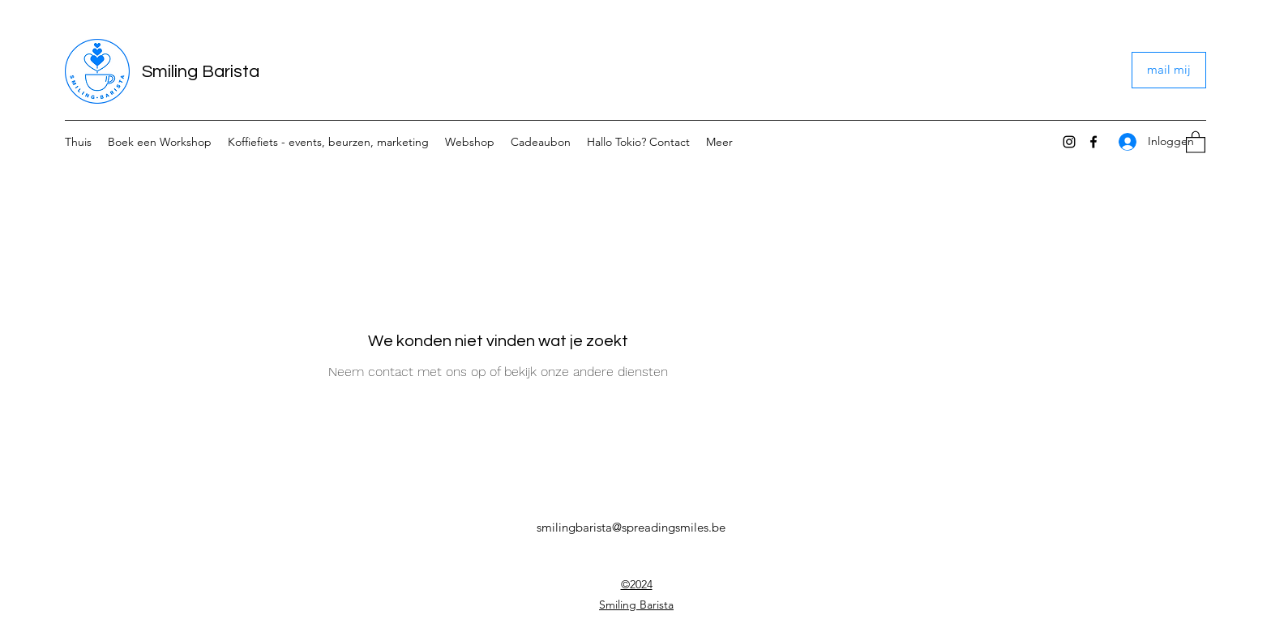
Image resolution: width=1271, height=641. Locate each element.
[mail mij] (1169, 70)
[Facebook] (1093, 142)
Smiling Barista (200, 71)
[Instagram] (1069, 142)
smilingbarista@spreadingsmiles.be (631, 527)
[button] (1195, 141)
